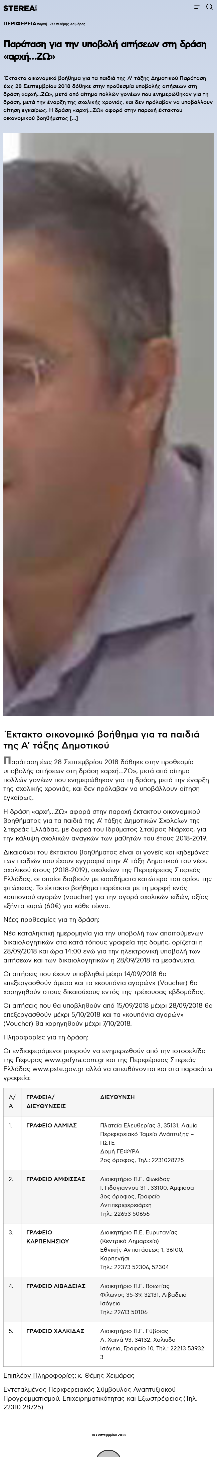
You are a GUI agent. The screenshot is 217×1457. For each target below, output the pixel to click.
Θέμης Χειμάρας (71, 24)
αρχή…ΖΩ (47, 24)
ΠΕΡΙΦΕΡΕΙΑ (19, 23)
